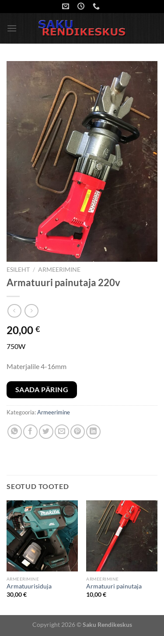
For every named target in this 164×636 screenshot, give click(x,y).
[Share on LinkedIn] (93, 431)
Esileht (18, 269)
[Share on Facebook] (30, 431)
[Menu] (12, 28)
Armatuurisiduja (29, 586)
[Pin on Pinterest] (77, 431)
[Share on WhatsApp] (14, 431)
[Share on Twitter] (46, 431)
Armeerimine (59, 269)
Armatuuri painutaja (114, 586)
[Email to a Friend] (62, 431)
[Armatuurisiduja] (42, 535)
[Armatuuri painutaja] (121, 535)
